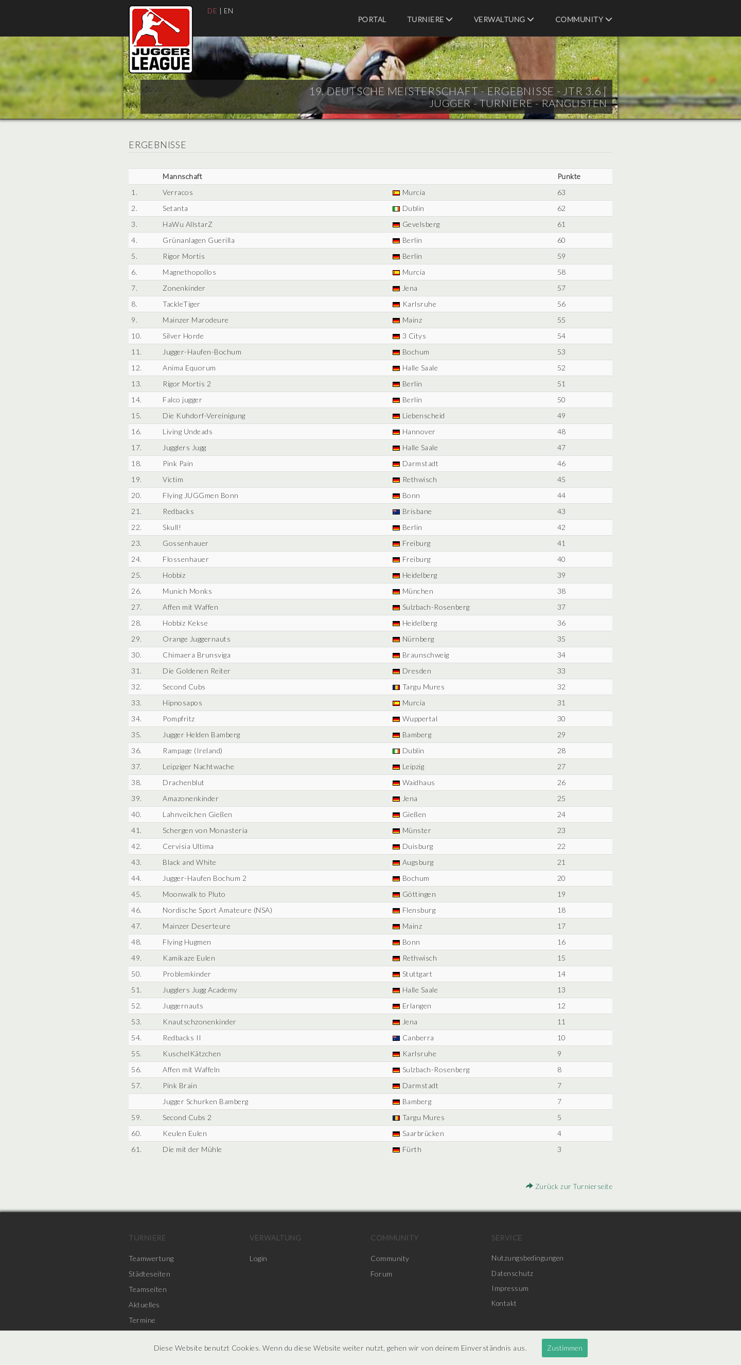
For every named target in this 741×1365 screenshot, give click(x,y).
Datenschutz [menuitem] (513, 1273)
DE (212, 10)
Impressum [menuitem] (510, 1289)
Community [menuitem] (584, 19)
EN (229, 10)
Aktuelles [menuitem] (144, 1304)
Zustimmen (565, 1347)
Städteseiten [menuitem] (149, 1273)
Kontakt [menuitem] (505, 1304)
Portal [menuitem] (372, 19)
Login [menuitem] (259, 1258)
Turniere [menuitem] (430, 19)
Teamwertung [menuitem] (151, 1258)
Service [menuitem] (506, 1237)
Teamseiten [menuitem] (148, 1289)
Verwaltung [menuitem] (504, 19)
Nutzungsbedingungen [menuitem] (528, 1258)
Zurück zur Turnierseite (568, 1186)
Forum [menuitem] (381, 1273)
